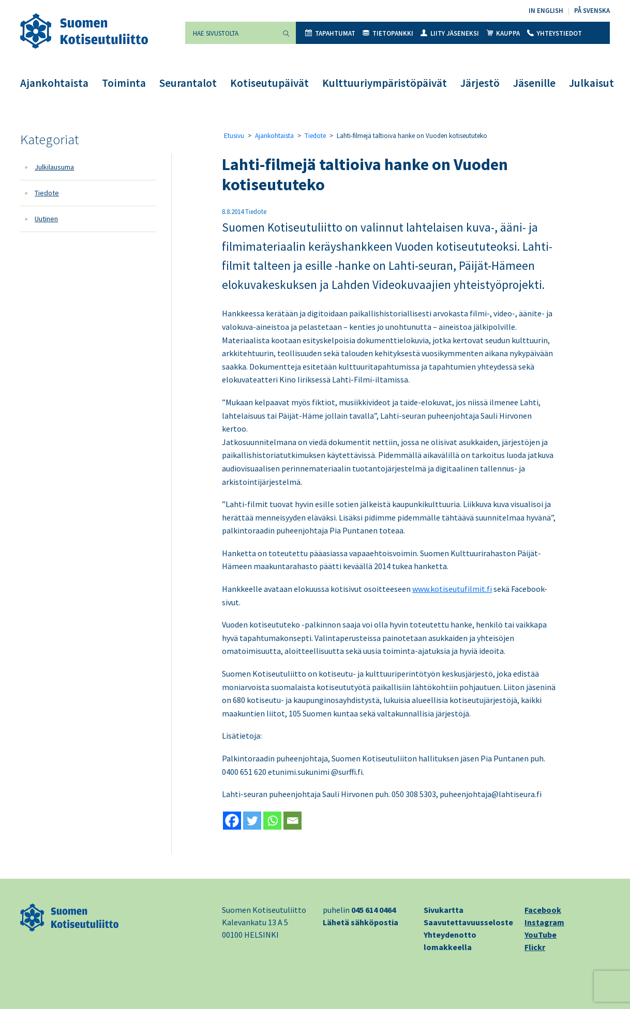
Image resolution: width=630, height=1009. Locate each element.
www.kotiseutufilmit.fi (452, 589)
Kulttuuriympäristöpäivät (384, 83)
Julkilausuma (54, 167)
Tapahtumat (330, 33)
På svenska (592, 10)
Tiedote (47, 192)
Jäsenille (534, 83)
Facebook (542, 910)
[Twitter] (252, 821)
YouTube (540, 934)
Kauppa (503, 33)
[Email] (292, 821)
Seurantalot (188, 83)
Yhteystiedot (554, 33)
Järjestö (480, 83)
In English (546, 10)
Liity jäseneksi (450, 33)
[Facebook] (232, 821)
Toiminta (124, 83)
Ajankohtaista (54, 83)
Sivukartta (443, 910)
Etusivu (234, 135)
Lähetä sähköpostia (360, 922)
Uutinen (46, 218)
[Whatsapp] (272, 821)
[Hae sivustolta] (230, 33)
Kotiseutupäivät (269, 83)
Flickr (534, 947)
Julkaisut (591, 83)
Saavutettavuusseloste (468, 922)
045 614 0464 (373, 910)
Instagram (544, 922)
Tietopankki (388, 33)
